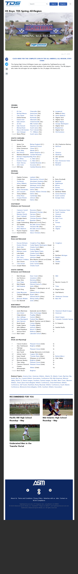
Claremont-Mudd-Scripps (63, 311)
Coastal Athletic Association (31, 378)
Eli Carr (19, 111)
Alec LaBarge (21, 317)
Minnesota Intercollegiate (28, 387)
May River (33, 157)
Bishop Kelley (34, 299)
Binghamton (59, 128)
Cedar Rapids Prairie (36, 251)
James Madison (60, 116)
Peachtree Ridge (35, 183)
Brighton (33, 346)
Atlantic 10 (48, 376)
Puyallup (32, 315)
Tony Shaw (20, 227)
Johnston (33, 257)
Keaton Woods (22, 245)
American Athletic (38, 376)
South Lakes (34, 128)
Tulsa (57, 286)
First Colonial (34, 130)
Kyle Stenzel (21, 126)
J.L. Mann (33, 159)
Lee (56, 220)
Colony (32, 323)
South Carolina (60, 196)
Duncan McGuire (22, 243)
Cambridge (33, 196)
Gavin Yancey (21, 163)
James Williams (22, 183)
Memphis (58, 163)
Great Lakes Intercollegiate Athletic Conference (33, 383)
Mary (63, 113)
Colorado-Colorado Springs (64, 319)
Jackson (32, 327)
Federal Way (34, 319)
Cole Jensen (21, 264)
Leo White (20, 159)
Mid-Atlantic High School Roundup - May (55, 419)
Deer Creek (34, 276)
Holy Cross (59, 218)
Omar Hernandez (22, 190)
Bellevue (33, 331)
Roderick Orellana (23, 259)
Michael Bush (21, 128)
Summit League (45, 380)
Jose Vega (20, 282)
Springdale (33, 282)
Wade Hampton (35, 153)
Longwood (58, 111)
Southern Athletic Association (52, 387)
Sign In (54, 4)
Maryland (58, 181)
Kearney (33, 249)
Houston (33, 216)
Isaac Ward (20, 255)
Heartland (31, 385)
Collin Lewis (20, 220)
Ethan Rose (20, 196)
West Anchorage (35, 313)
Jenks (32, 286)
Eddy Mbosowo (22, 292)
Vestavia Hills (34, 227)
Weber (32, 368)
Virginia (61, 122)
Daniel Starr (20, 120)
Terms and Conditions (25, 498)
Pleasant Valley (35, 255)
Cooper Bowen (22, 198)
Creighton (58, 243)
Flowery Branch (35, 188)
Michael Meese (22, 113)
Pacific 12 (19, 380)
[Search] (37, 4)
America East (27, 376)
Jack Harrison (21, 321)
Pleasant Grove (35, 344)
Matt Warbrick (21, 229)
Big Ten (18, 378)
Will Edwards (21, 286)
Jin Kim (19, 124)
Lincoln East (34, 262)
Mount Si (33, 329)
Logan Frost (21, 212)
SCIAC (39, 387)
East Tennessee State (62, 161)
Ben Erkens (20, 153)
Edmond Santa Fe (36, 284)
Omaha (57, 262)
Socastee (33, 165)
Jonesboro (33, 278)
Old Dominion (59, 132)
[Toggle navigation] (70, 4)
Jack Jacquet (21, 192)
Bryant (32, 294)
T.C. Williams (34, 132)
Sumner (32, 317)
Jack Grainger (21, 132)
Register (63, 4)
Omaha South (34, 247)
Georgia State (59, 198)
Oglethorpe (59, 183)
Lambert (33, 177)
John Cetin (20, 165)
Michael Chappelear (23, 157)
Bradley (57, 257)
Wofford (58, 146)
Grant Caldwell (21, 216)
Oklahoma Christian (61, 297)
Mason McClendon (23, 130)
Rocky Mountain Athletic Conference (47, 385)
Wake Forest (59, 190)
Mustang (33, 280)
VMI (56, 159)
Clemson (58, 153)
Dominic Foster (22, 161)
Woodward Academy (37, 181)
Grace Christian (35, 233)
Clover (32, 148)
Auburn (32, 231)
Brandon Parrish (22, 214)
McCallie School (35, 225)
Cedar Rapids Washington (38, 245)
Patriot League (28, 380)
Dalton (32, 190)
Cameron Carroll (22, 210)
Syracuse (58, 227)
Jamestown (33, 113)
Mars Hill (58, 299)
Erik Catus (20, 257)
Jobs (57, 498)
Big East (65, 376)
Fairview (32, 214)
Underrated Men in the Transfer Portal (20, 445)
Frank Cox (33, 116)
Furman (57, 188)
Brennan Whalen (22, 299)
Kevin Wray (20, 150)
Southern (36, 380)
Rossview (33, 210)
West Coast (61, 380)
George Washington (61, 124)
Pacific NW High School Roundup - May (21, 419)
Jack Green (20, 313)
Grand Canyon (59, 317)
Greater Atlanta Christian (38, 192)
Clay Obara (20, 116)
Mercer (57, 185)
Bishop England (35, 144)
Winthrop (58, 155)
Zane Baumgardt (22, 319)
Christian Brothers (36, 218)
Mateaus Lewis (21, 251)
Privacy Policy (38, 498)
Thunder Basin (35, 356)
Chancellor (33, 111)
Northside (33, 118)
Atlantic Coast (57, 376)
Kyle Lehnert (21, 122)
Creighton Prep (35, 243)
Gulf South (23, 385)
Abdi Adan (20, 247)
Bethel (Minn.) (59, 356)
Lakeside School (35, 334)
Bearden (33, 220)
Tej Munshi (20, 181)
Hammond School (36, 146)
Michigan (64, 255)
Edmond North (35, 292)
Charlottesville (34, 122)
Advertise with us (49, 498)
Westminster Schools (37, 179)
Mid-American (57, 378)
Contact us (63, 498)
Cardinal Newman (35, 155)
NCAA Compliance (39, 500)
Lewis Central (34, 264)
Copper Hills (34, 354)
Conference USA (46, 378)
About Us (14, 498)
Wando (32, 150)
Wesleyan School (35, 185)
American (58, 313)
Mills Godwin (34, 124)
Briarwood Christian (36, 212)
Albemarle (33, 120)
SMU (56, 276)
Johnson (32, 198)
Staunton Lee (34, 126)
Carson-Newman (60, 194)
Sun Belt (54, 380)
